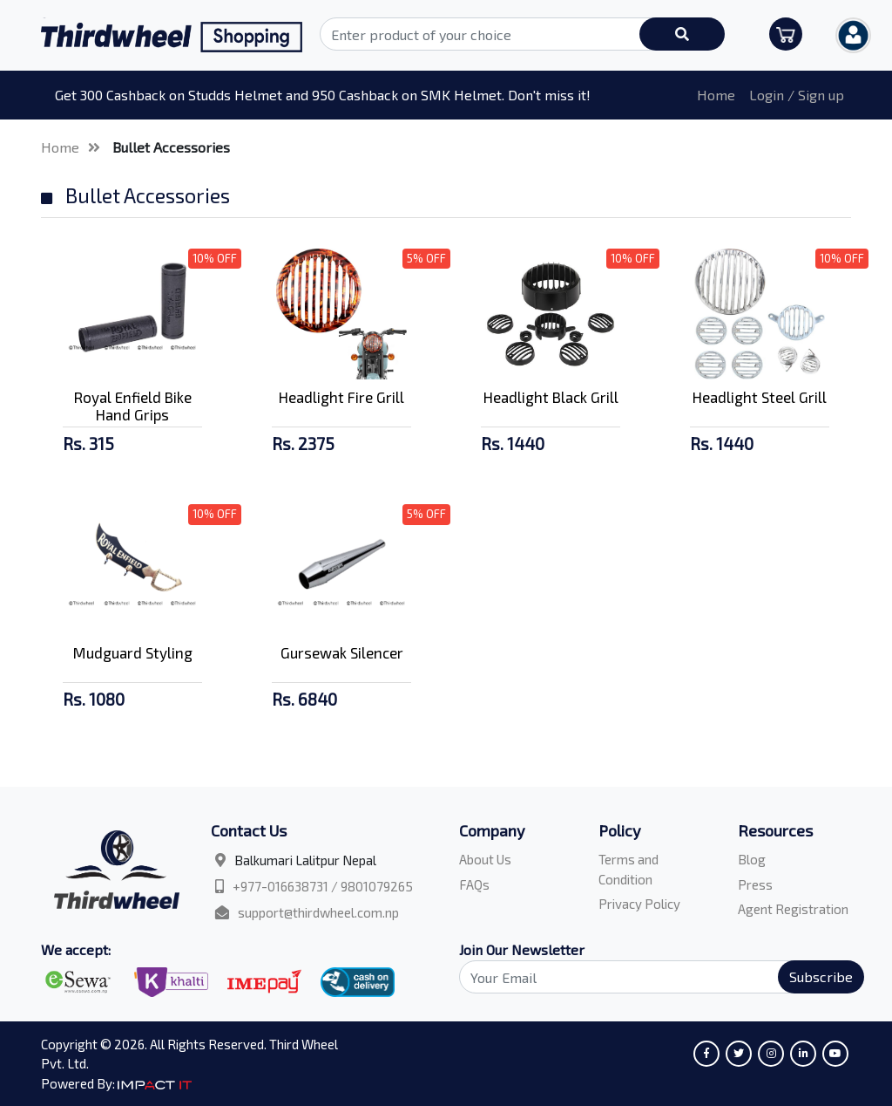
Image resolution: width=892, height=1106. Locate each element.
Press (755, 884)
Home (716, 94)
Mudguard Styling (133, 652)
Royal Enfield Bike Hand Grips (133, 405)
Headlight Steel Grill (760, 397)
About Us (485, 859)
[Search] (651, 976)
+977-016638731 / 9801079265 (323, 886)
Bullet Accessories (171, 147)
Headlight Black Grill (550, 397)
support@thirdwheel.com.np (318, 912)
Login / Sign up (796, 94)
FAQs (474, 884)
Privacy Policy (639, 903)
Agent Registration (793, 909)
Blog (752, 859)
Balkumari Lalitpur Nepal (305, 860)
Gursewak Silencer (341, 652)
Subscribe (821, 976)
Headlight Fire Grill (341, 397)
